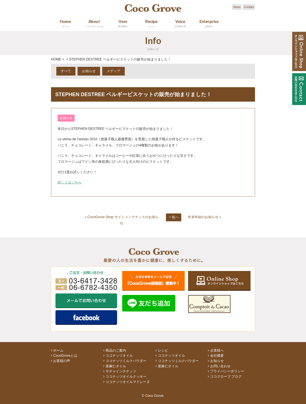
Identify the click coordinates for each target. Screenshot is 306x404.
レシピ (162, 350)
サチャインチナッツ (119, 371)
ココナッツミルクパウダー (124, 361)
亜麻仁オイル (114, 366)
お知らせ (89, 71)
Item (122, 23)
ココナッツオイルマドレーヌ (126, 382)
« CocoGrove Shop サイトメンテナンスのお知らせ (122, 220)
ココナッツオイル (118, 355)
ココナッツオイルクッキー (124, 376)
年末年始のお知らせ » (204, 217)
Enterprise (209, 23)
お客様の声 (60, 361)
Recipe (151, 23)
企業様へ (216, 350)
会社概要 (216, 355)
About (94, 23)
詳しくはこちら (69, 182)
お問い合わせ (219, 366)
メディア (113, 71)
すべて (66, 71)
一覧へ (174, 217)
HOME (56, 59)
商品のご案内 (114, 350)
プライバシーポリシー (226, 371)
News (237, 7)
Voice (180, 23)
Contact (249, 7)
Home (65, 23)
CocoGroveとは (64, 355)
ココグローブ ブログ (225, 376)
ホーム (57, 350)
